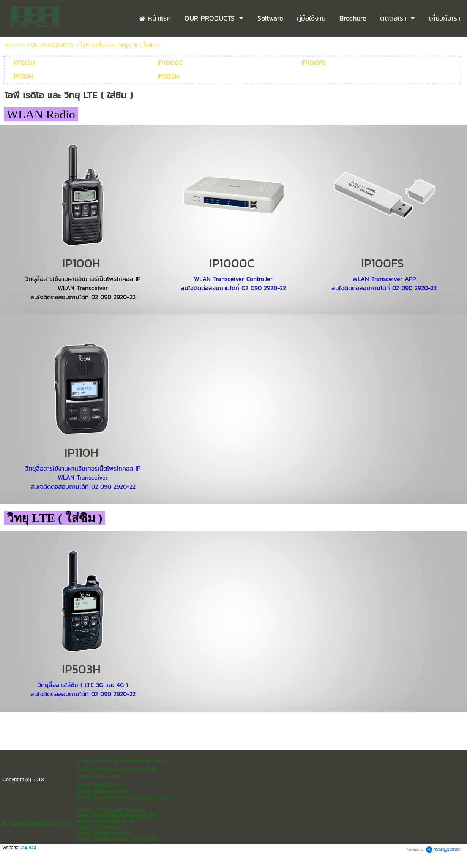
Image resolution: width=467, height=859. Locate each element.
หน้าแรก (15, 45)
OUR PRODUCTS (52, 45)
